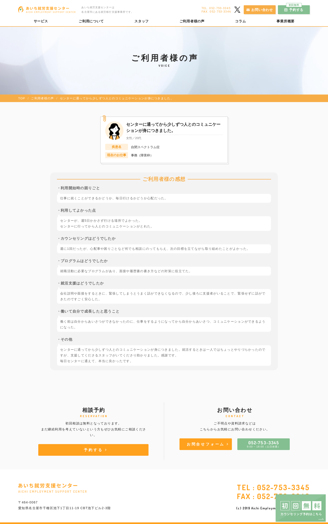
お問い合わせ (262, 10)
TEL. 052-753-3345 (216, 8)
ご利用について (91, 21)
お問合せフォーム (206, 444)
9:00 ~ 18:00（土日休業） (263, 444)
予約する (295, 8)
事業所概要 (286, 21)
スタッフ (141, 21)
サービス (41, 21)
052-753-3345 (283, 487)
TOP (21, 98)
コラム (240, 21)
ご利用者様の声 (192, 21)
